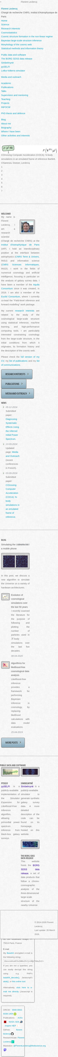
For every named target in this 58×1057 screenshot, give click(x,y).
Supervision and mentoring (14, 95)
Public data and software (13, 55)
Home (4, 20)
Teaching (5, 99)
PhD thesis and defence (13, 113)
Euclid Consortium (10, 296)
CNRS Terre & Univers (27, 256)
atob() (6, 981)
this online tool (18, 981)
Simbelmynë (7, 62)
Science (5, 24)
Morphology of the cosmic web (16, 44)
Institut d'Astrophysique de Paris (20, 244)
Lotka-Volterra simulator (13, 70)
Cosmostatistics (9, 32)
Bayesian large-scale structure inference (21, 40)
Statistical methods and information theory (22, 48)
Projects (5, 103)
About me (6, 123)
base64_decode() (11, 977)
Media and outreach (11, 77)
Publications (7, 87)
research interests (24, 310)
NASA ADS (14, 1022)
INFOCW (5, 107)
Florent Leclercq (9, 8)
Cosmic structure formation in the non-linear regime (27, 36)
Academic (6, 83)
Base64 (10, 953)
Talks (3, 91)
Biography (6, 127)
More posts (11, 742)
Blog (3, 119)
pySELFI (5, 67)
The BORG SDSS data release (16, 58)
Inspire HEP (10, 1026)
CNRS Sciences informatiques (20, 264)
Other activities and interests (15, 135)
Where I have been (10, 131)
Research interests (10, 28)
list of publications (18, 361)
